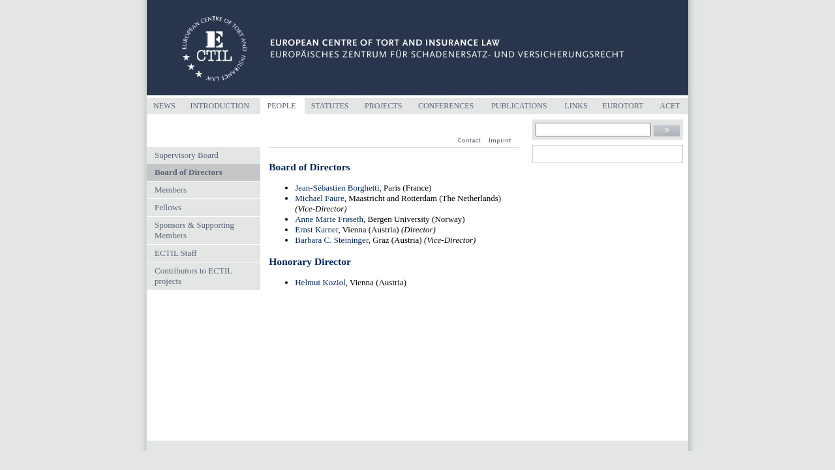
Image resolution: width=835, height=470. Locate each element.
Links (575, 105)
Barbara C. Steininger (331, 240)
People (281, 105)
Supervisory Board (187, 155)
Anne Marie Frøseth (329, 219)
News (164, 105)
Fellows (168, 207)
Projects (383, 105)
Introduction (219, 105)
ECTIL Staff (176, 253)
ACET (670, 105)
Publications (519, 105)
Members (171, 190)
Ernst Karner (316, 229)
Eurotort (622, 105)
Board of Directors (188, 172)
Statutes (330, 105)
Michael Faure (319, 198)
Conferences (446, 105)
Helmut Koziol (320, 282)
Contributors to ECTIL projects (193, 276)
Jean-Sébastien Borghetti (337, 188)
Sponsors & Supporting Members (194, 230)
